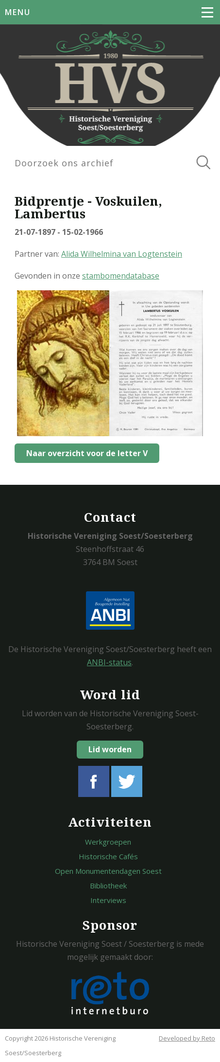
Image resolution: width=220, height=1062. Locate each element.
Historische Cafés (108, 856)
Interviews (108, 900)
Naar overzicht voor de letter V (87, 453)
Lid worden (110, 749)
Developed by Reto (187, 1038)
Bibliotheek (108, 885)
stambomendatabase (120, 275)
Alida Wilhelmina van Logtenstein (121, 253)
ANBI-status (109, 662)
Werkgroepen (108, 842)
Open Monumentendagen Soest (108, 871)
